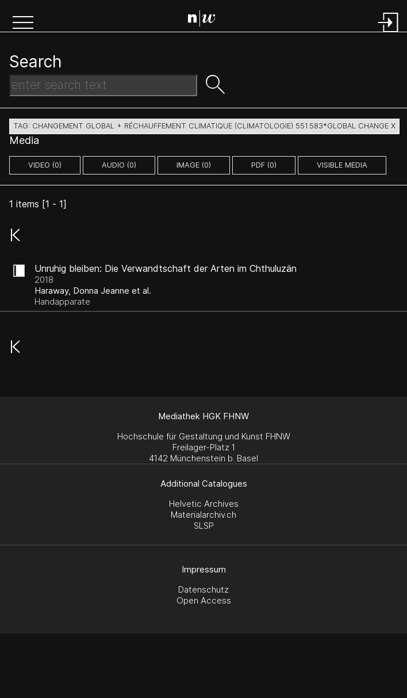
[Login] (388, 33)
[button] (23, 23)
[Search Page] (206, 20)
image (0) (193, 165)
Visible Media (342, 165)
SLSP (204, 525)
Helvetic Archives (204, 503)
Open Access (203, 600)
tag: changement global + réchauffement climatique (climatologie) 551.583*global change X (204, 126)
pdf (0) (264, 165)
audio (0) (119, 165)
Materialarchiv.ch (203, 514)
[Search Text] (103, 85)
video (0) (45, 165)
